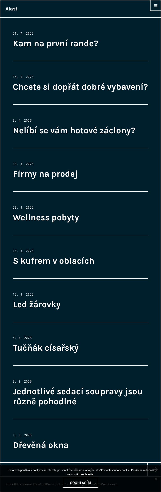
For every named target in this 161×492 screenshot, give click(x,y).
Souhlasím (80, 483)
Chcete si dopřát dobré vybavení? (80, 87)
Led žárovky (37, 304)
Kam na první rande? (55, 43)
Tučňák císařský (46, 348)
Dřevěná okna (41, 445)
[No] (156, 478)
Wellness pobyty (46, 217)
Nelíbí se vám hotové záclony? (74, 130)
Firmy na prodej (45, 174)
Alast (11, 9)
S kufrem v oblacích (53, 261)
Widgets (156, 10)
